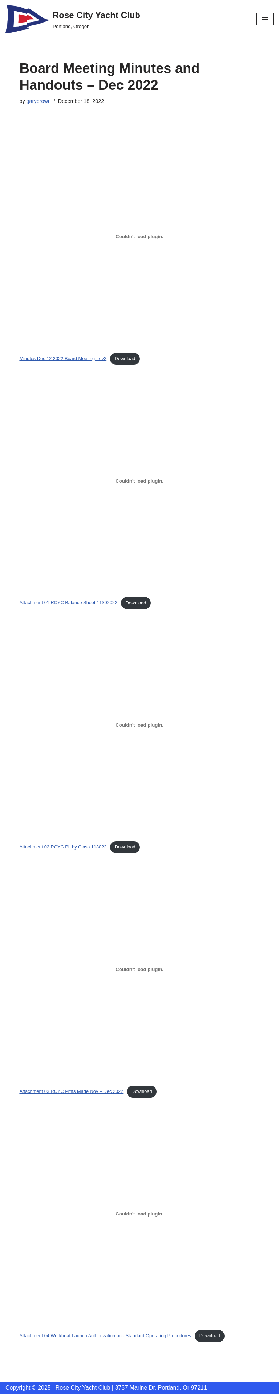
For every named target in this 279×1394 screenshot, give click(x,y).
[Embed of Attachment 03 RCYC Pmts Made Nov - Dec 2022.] (139, 969)
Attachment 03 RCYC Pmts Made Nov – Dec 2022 (71, 1091)
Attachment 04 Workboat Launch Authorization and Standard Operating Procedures (105, 1335)
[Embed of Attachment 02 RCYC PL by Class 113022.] (139, 725)
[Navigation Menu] (265, 19)
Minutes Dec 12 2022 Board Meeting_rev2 (62, 358)
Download (125, 358)
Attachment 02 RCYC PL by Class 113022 (62, 847)
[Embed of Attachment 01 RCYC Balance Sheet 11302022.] (139, 481)
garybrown (39, 101)
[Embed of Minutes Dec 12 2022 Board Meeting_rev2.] (139, 236)
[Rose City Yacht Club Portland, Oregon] (72, 19)
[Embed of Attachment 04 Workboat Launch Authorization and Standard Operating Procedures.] (139, 1214)
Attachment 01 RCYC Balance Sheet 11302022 (68, 603)
